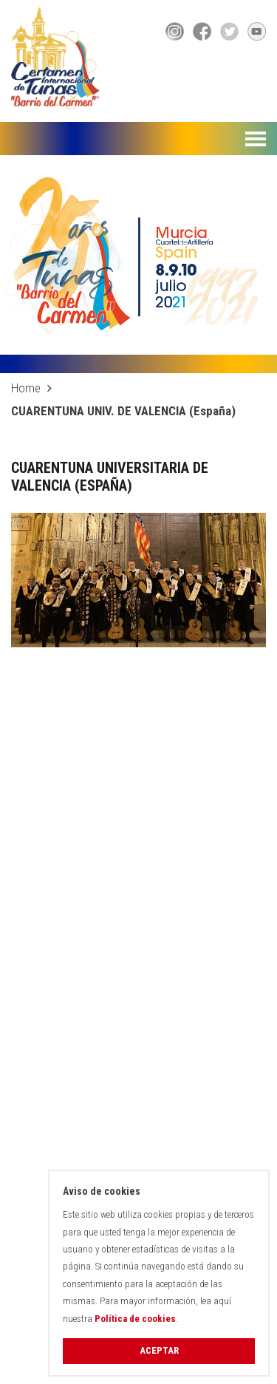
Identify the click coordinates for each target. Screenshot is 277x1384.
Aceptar (159, 1350)
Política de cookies (135, 1318)
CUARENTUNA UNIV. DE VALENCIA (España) (123, 410)
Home (26, 388)
